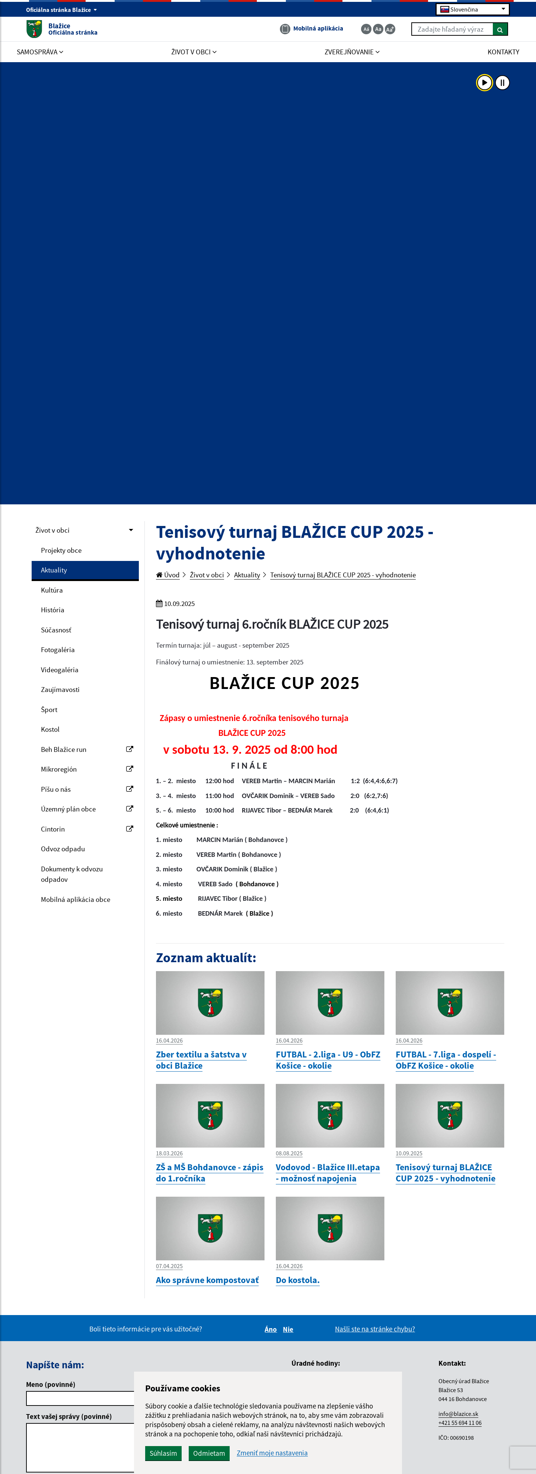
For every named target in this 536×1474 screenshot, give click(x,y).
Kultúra (52, 590)
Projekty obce (61, 550)
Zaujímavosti (60, 689)
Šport (49, 709)
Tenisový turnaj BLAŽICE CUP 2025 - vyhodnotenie (343, 574)
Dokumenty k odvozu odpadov (72, 874)
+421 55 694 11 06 (460, 1422)
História (52, 609)
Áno (272, 1329)
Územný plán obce (87, 808)
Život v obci (52, 530)
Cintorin (87, 828)
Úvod (168, 574)
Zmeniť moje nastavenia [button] (272, 1453)
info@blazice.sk (458, 1413)
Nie (289, 1329)
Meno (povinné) (51, 1384)
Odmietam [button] (209, 1453)
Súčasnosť (56, 629)
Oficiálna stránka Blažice (61, 9)
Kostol (50, 729)
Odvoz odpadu (63, 848)
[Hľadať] (500, 29)
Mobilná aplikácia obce (75, 899)
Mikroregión (87, 769)
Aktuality (54, 569)
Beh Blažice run (87, 749)
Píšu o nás (87, 789)
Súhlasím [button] (163, 1453)
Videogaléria (60, 669)
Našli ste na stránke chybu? (375, 1328)
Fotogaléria (58, 649)
